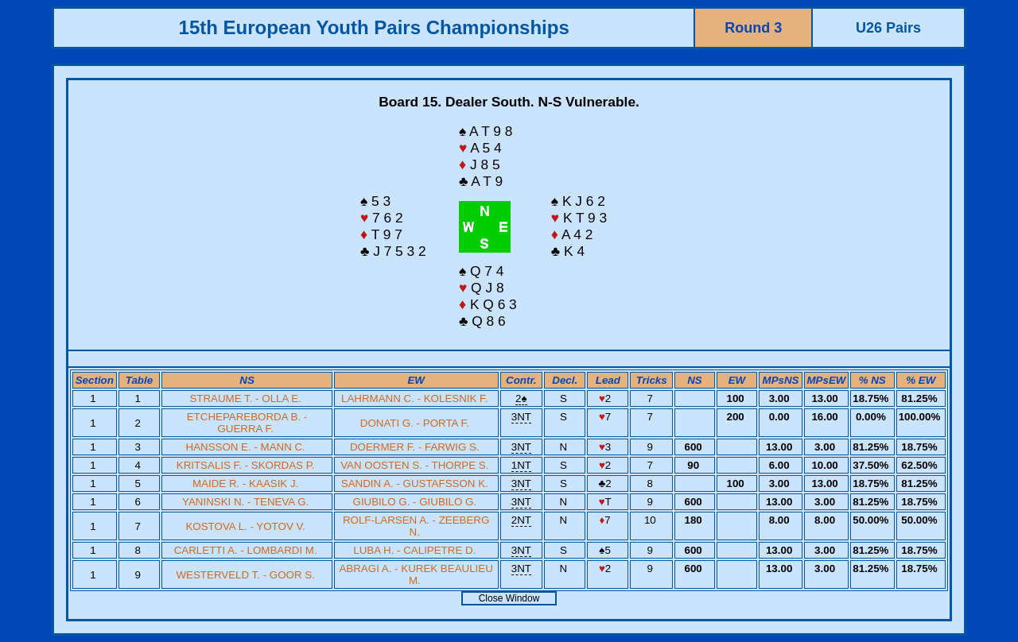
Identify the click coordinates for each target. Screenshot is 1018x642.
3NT (521, 417)
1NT (521, 465)
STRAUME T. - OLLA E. (245, 398)
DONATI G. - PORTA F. (414, 423)
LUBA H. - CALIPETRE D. (414, 550)
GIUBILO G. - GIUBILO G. (415, 502)
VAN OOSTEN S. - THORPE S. (414, 465)
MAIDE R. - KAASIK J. (245, 483)
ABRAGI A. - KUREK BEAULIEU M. (415, 574)
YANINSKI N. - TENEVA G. (245, 502)
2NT (521, 520)
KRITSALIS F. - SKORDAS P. (246, 465)
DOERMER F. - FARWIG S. (415, 447)
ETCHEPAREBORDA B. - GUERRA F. (247, 423)
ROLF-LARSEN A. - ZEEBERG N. (416, 526)
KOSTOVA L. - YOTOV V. (245, 526)
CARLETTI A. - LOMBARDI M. (245, 550)
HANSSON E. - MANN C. (245, 447)
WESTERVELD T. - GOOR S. (246, 575)
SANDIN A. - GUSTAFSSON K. (414, 483)
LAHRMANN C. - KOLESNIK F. (414, 398)
